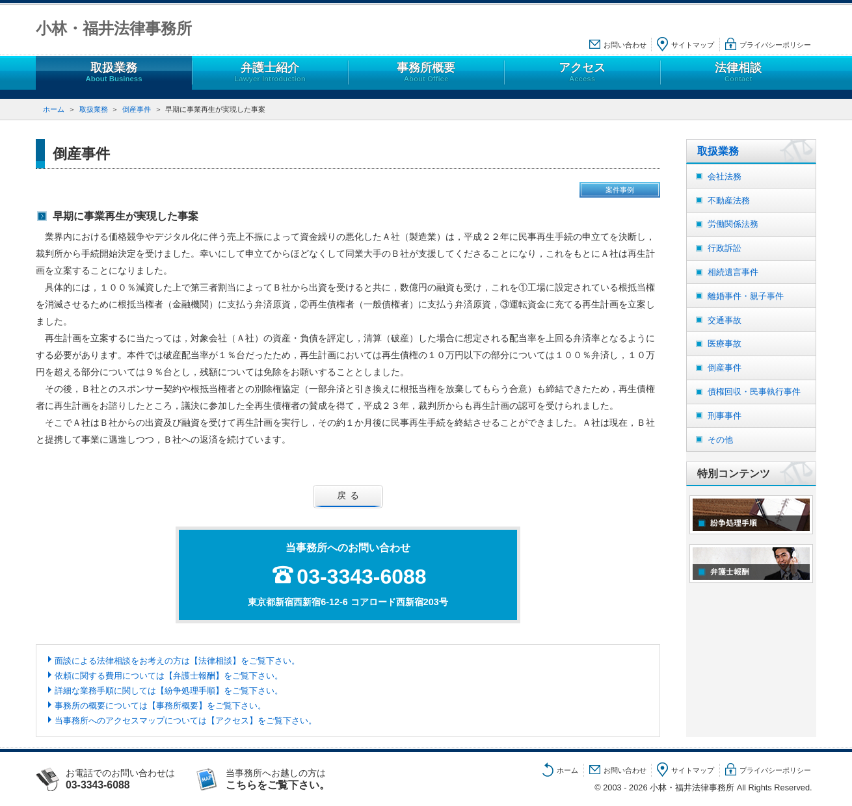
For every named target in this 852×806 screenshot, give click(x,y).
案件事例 (620, 190)
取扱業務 (114, 72)
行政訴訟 (724, 248)
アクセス (582, 72)
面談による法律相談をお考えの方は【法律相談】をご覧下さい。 (177, 661)
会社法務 (724, 176)
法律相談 (738, 72)
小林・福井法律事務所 (114, 28)
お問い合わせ (625, 45)
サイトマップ (692, 45)
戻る (350, 495)
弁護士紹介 (270, 72)
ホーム (53, 109)
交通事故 (724, 320)
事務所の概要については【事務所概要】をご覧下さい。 (160, 705)
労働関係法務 (733, 224)
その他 (720, 440)
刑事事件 (724, 416)
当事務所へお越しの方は (291, 779)
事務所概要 (426, 72)
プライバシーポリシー (775, 45)
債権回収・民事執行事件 (754, 391)
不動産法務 (729, 200)
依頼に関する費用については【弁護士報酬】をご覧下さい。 (169, 676)
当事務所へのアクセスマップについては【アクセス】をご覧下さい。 (186, 720)
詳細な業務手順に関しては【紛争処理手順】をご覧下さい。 (169, 691)
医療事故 (724, 343)
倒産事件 (136, 109)
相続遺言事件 (733, 272)
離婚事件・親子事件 (746, 296)
